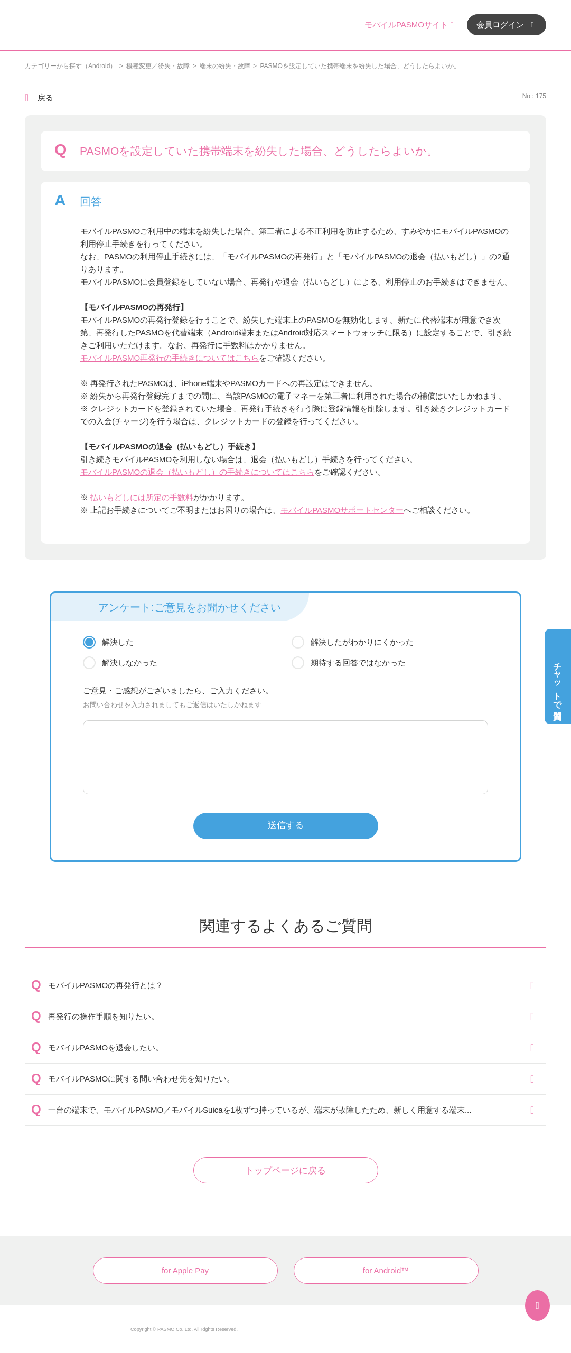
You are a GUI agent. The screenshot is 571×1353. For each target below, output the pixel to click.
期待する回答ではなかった (358, 662)
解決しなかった (129, 662)
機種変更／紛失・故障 (158, 66)
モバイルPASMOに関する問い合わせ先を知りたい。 (141, 1078)
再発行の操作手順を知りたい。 (103, 1016)
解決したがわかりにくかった (362, 641)
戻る (45, 97)
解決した (118, 641)
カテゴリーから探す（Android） (70, 66)
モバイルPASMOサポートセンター (342, 509)
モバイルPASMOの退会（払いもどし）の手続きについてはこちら (197, 471)
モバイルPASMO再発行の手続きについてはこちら (169, 357)
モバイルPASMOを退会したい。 (105, 1047)
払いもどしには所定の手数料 (141, 497)
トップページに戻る (285, 1171)
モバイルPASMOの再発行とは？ (105, 985)
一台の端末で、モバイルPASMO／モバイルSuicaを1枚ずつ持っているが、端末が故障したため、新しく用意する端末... (259, 1109)
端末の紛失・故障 (225, 66)
